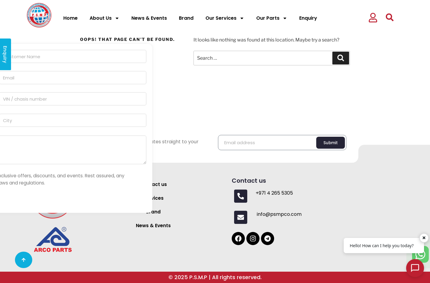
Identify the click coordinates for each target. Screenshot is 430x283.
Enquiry (308, 18)
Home (70, 18)
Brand (186, 18)
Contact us (153, 184)
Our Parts (271, 18)
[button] (377, 18)
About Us (104, 18)
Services (153, 198)
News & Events (149, 18)
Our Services (224, 18)
